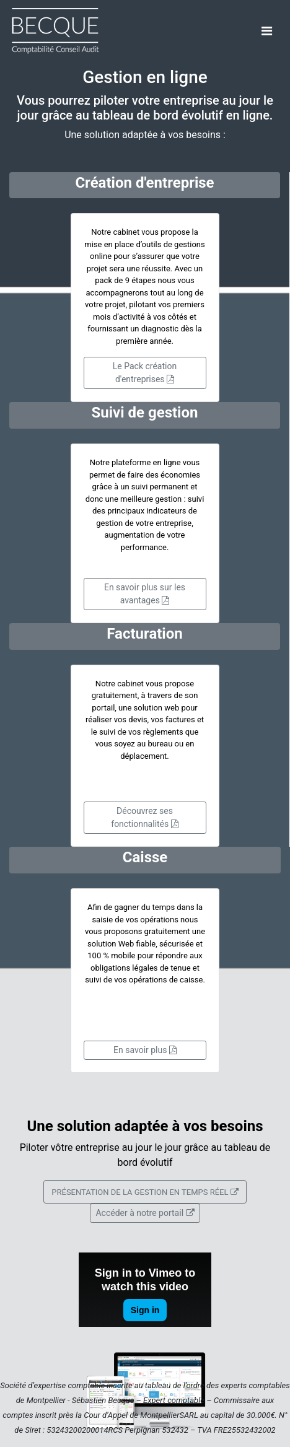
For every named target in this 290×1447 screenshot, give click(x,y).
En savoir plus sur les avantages (144, 593)
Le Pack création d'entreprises (145, 372)
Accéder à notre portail (144, 1213)
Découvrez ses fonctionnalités (144, 817)
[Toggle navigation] (266, 31)
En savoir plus (145, 1050)
